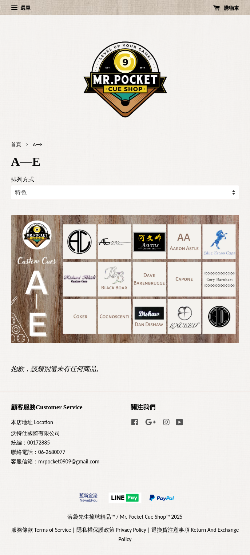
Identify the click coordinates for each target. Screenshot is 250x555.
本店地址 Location (32, 422)
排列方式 (22, 179)
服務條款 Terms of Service (41, 529)
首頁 (16, 144)
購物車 (226, 8)
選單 (21, 8)
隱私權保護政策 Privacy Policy (111, 529)
